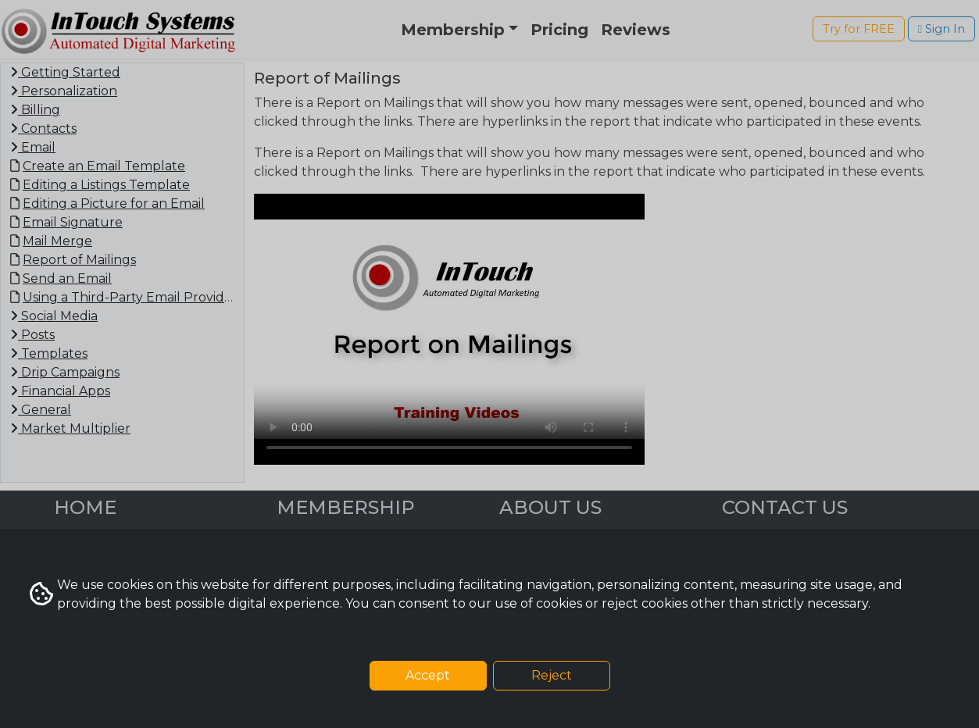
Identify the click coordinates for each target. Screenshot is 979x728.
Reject (551, 675)
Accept (428, 675)
